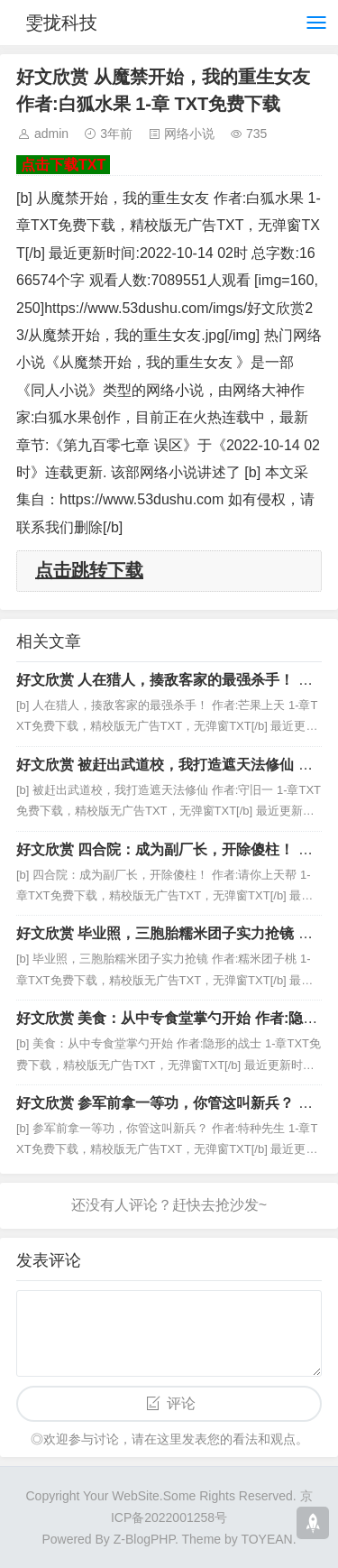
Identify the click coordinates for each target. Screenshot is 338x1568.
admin (51, 133)
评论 (181, 1403)
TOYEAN (266, 1539)
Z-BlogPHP (144, 1539)
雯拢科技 (61, 22)
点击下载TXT (63, 164)
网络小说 (189, 133)
